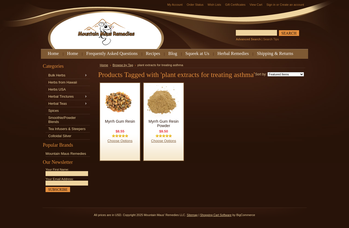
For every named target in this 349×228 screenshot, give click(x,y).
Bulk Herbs (66, 75)
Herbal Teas (66, 103)
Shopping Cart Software (215, 215)
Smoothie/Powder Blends (62, 120)
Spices (53, 111)
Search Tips (271, 39)
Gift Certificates (235, 4)
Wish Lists (214, 4)
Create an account (292, 4)
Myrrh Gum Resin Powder (164, 123)
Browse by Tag (123, 65)
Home (104, 65)
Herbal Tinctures (66, 96)
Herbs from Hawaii (62, 82)
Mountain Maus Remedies (66, 154)
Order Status (195, 4)
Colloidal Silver (59, 136)
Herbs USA (57, 89)
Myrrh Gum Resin (120, 121)
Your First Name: (57, 169)
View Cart (255, 4)
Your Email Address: (60, 179)
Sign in (270, 4)
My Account (174, 4)
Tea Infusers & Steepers (67, 129)
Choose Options (120, 141)
